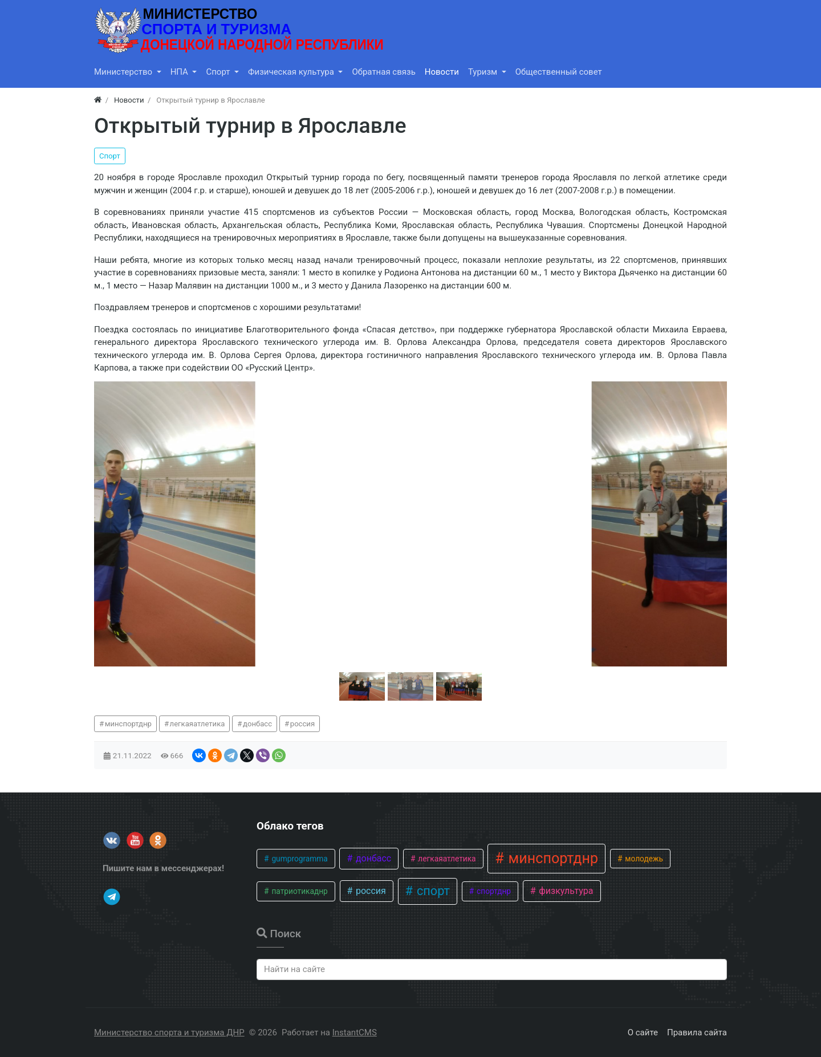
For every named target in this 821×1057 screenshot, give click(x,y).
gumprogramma (299, 858)
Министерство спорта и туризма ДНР (169, 1032)
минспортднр (128, 723)
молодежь (643, 858)
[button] (362, 686)
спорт (432, 891)
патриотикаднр (299, 891)
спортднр (493, 891)
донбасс (257, 723)
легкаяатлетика (197, 723)
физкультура (565, 890)
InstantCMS (354, 1032)
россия (302, 723)
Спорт (109, 156)
